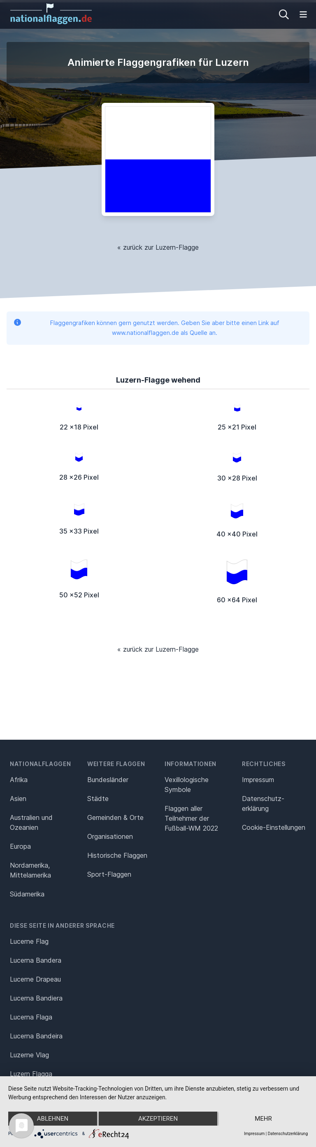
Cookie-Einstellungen (273, 827)
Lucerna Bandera (35, 960)
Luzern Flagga (31, 1074)
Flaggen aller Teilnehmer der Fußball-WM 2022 (191, 818)
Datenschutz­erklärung (263, 803)
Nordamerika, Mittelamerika (30, 870)
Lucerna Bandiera (36, 998)
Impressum (258, 780)
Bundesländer (107, 780)
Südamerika (27, 894)
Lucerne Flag (29, 941)
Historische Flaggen (117, 855)
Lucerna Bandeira (36, 1036)
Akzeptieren (158, 1118)
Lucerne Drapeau (35, 979)
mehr (263, 1118)
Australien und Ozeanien (31, 822)
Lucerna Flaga (31, 1017)
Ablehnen (52, 1118)
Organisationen (110, 836)
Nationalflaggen (40, 763)
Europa (20, 846)
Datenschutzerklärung (288, 1133)
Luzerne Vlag (29, 1055)
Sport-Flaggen (109, 874)
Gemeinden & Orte (115, 817)
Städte (98, 798)
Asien (18, 798)
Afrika (19, 780)
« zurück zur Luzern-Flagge (158, 247)
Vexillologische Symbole (187, 785)
